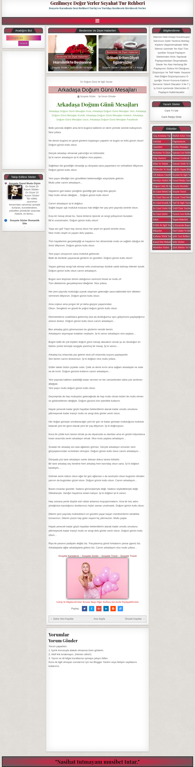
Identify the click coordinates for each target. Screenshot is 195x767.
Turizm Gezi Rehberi (182, 214)
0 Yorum (88, 67)
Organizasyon (179, 141)
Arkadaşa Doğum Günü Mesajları (97, 90)
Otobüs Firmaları (180, 147)
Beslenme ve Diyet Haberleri (72, 56)
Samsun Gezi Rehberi (183, 152)
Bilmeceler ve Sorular (163, 169)
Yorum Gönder (108, 96)
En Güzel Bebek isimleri (164, 191)
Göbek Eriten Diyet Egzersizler (122, 60)
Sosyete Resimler (181, 186)
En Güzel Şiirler (160, 214)
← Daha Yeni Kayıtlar (62, 618)
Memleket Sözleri (161, 247)
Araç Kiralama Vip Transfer (165, 135)
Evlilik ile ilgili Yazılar (163, 225)
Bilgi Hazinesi (159, 158)
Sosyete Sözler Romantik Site (24, 222)
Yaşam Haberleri (180, 219)
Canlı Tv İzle (171, 110)
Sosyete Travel (128, 556)
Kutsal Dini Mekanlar (163, 242)
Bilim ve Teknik (160, 163)
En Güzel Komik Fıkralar (164, 202)
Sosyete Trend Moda (182, 197)
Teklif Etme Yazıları (182, 208)
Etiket (155, 219)
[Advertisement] (23, 110)
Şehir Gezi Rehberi (181, 236)
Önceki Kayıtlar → (135, 618)
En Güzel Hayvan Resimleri (166, 197)
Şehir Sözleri (178, 242)
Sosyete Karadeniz (68, 556)
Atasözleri (157, 147)
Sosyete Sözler (59, 67)
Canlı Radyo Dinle (171, 116)
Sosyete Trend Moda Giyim (24, 183)
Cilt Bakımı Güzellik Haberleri (167, 175)
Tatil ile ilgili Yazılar (182, 202)
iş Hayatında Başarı (182, 225)
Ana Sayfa (99, 618)
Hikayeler (157, 230)
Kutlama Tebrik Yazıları (164, 236)
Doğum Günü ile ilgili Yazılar (98, 82)
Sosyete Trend (109, 556)
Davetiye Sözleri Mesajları (165, 180)
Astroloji (157, 141)
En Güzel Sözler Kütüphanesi (166, 208)
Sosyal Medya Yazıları (183, 180)
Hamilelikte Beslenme (72, 62)
